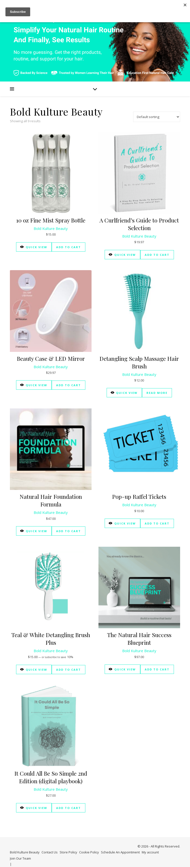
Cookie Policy (89, 852)
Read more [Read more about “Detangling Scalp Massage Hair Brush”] (156, 393)
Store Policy (68, 852)
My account (150, 852)
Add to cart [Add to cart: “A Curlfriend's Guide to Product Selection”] (157, 255)
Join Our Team (20, 858)
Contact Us (50, 852)
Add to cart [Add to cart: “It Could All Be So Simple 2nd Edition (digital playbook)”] (68, 808)
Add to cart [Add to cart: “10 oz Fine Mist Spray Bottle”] (68, 247)
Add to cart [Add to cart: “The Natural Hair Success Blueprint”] (157, 669)
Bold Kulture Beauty (51, 228)
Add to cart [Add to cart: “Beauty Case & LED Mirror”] (68, 385)
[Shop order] (156, 117)
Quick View (33, 247)
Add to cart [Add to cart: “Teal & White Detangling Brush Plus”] (68, 669)
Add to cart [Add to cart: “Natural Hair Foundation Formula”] (68, 531)
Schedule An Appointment (120, 852)
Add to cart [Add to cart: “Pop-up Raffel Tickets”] (157, 523)
